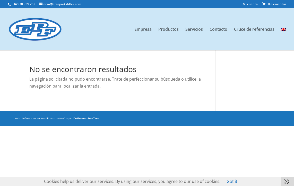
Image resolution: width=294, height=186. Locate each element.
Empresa (143, 29)
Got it (232, 181)
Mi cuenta (250, 4)
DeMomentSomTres (86, 118)
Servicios (194, 29)
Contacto (218, 29)
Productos (168, 29)
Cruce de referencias (254, 29)
